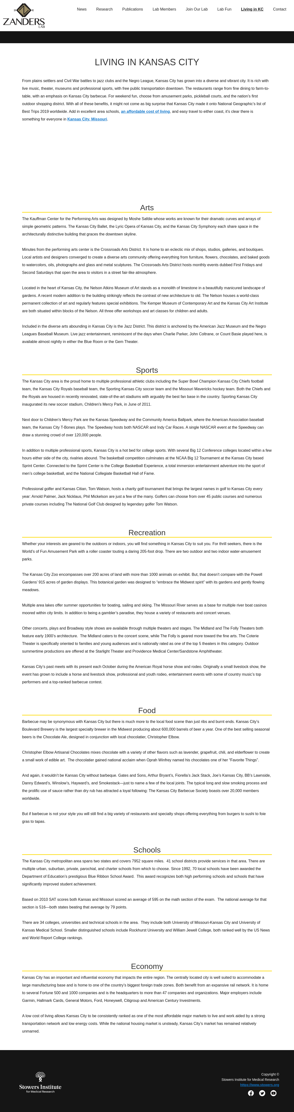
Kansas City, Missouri (87, 119)
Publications (132, 9)
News (82, 9)
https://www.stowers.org (259, 1085)
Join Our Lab (197, 9)
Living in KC (252, 9)
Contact (279, 9)
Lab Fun (224, 9)
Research (104, 9)
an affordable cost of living (145, 111)
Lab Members (164, 9)
